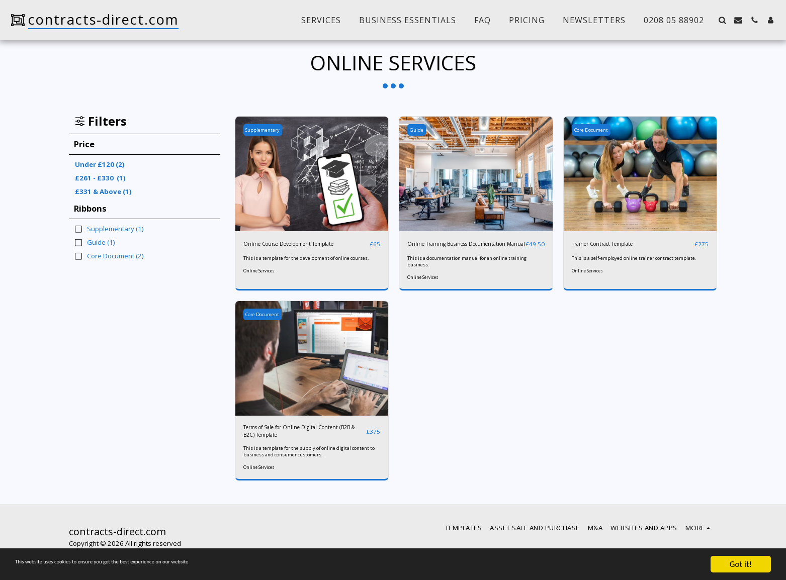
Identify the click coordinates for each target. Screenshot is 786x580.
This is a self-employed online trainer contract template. (632, 261)
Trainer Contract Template (611, 243)
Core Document (597, 129)
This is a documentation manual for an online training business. (467, 271)
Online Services (260, 277)
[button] (722, 20)
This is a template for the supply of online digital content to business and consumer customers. (306, 466)
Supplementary (268, 129)
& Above (103, 191)
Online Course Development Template (302, 243)
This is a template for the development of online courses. (307, 261)
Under (100, 164)
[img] (312, 174)
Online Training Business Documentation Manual (445, 248)
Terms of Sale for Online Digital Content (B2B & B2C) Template (291, 443)
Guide (419, 129)
